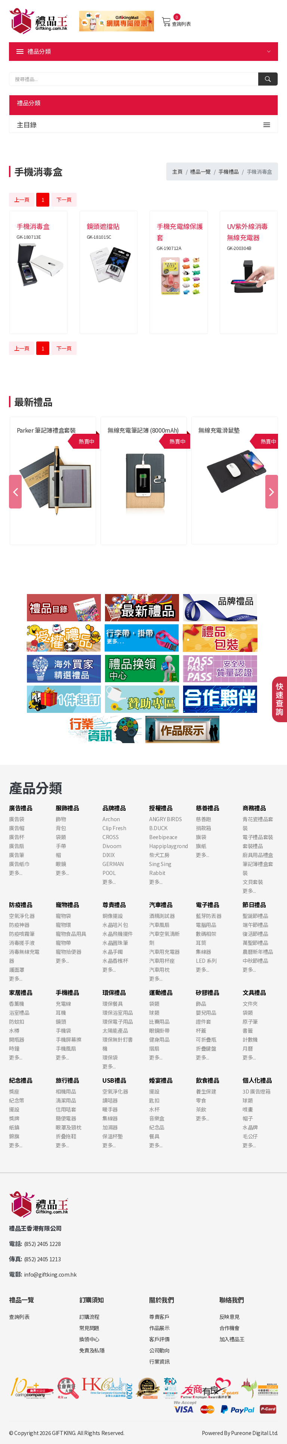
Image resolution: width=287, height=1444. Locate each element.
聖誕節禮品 (255, 915)
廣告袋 (16, 819)
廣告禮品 (21, 807)
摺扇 (154, 1048)
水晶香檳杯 (115, 960)
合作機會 (229, 1328)
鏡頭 (61, 1021)
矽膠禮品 (207, 992)
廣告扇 (16, 846)
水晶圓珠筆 (115, 942)
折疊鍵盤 (206, 1048)
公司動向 (159, 1350)
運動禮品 (161, 992)
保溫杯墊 (112, 1136)
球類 (154, 1012)
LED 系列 (206, 960)
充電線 (63, 1003)
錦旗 (14, 1136)
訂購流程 (89, 1316)
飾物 (61, 819)
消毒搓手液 (21, 942)
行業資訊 (159, 1361)
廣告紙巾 (19, 864)
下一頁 (64, 199)
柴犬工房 (159, 855)
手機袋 (63, 1030)
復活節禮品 (255, 933)
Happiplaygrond (168, 846)
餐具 (154, 1136)
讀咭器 (110, 1100)
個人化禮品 (257, 1080)
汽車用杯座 (162, 960)
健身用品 (159, 1039)
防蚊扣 (16, 1021)
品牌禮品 (114, 807)
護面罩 (16, 969)
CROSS (110, 837)
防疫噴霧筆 (21, 933)
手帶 (61, 846)
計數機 (250, 1039)
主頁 (177, 171)
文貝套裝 (253, 881)
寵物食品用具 (71, 933)
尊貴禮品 (114, 904)
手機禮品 (228, 171)
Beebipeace (163, 837)
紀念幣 (16, 1100)
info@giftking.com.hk (50, 1274)
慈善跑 (203, 819)
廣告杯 (16, 837)
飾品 (201, 1003)
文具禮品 (254, 992)
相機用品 (66, 1091)
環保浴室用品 (117, 1012)
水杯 (154, 1109)
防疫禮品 (21, 904)
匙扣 (154, 1100)
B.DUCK (158, 828)
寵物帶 (63, 942)
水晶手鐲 (112, 951)
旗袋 (201, 837)
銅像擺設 (112, 915)
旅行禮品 (67, 1080)
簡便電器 (66, 1118)
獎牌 (14, 1118)
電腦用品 (206, 924)
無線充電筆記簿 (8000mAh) (143, 430)
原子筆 (250, 1021)
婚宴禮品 (161, 1080)
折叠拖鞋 (66, 1136)
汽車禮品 (161, 904)
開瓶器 (16, 1039)
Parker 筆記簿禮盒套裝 (46, 430)
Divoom (111, 846)
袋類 (61, 837)
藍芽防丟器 (208, 915)
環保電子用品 (117, 1021)
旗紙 (201, 846)
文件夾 (250, 1003)
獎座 (14, 1091)
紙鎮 (14, 1127)
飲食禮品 (207, 1080)
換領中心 (89, 1339)
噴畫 (248, 1109)
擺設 (14, 1109)
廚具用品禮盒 (258, 855)
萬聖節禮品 (255, 942)
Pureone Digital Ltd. (254, 1433)
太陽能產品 (115, 1030)
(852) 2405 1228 (42, 1243)
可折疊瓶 (206, 1039)
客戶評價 (159, 1339)
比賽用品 (159, 1021)
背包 (61, 828)
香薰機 (16, 1003)
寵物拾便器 (68, 951)
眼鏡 (61, 864)
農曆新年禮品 (258, 951)
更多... (15, 872)
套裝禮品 (253, 846)
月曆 (248, 1048)
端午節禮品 (255, 924)
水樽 (14, 1030)
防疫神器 (19, 924)
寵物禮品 (67, 904)
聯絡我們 (231, 1299)
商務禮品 (254, 807)
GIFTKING (63, 1433)
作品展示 (159, 1328)
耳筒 (201, 942)
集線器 (203, 951)
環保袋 (110, 1057)
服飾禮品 (67, 807)
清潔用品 (66, 1100)
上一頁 (22, 199)
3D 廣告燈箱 (257, 1091)
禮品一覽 (200, 171)
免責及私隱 (92, 1350)
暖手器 (110, 1109)
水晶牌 (250, 1127)
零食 (201, 1100)
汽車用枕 (159, 969)
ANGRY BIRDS (165, 819)
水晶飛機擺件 (117, 933)
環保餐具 (112, 1003)
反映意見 (229, 1316)
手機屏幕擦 (68, 1039)
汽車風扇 (159, 924)
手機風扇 (66, 1048)
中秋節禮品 (255, 960)
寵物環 (63, 924)
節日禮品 (254, 904)
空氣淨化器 (21, 915)
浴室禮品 (19, 1012)
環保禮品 (114, 992)
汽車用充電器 (164, 951)
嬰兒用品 (206, 1012)
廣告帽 (16, 828)
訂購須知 (91, 1299)
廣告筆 (16, 855)
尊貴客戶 (159, 1316)
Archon (111, 819)
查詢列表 (176, 21)
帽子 (248, 1118)
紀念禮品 (21, 1080)
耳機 (61, 1012)
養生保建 (206, 1091)
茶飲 (201, 1109)
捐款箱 (203, 828)
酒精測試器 (162, 915)
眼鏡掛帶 (159, 1030)
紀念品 (156, 1127)
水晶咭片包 (115, 924)
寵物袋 (63, 915)
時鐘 (14, 1048)
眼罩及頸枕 (68, 1127)
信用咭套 (66, 1109)
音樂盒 (156, 1118)
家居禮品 (21, 992)
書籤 (248, 1030)
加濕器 (110, 1127)
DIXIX (108, 855)
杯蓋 (201, 1030)
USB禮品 (114, 1080)
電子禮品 (207, 904)
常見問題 (89, 1328)
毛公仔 (250, 1136)
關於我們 (161, 1299)
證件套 (203, 1021)
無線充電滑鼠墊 (219, 430)
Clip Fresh (114, 828)
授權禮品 (161, 807)
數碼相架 (206, 933)
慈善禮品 (207, 807)
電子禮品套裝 (258, 837)
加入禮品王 (232, 1339)
